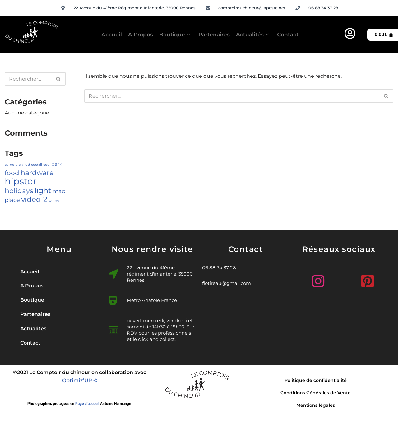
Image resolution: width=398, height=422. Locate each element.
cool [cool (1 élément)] (46, 165)
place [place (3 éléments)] (12, 201)
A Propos (129, 34)
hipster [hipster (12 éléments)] (21, 182)
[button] (59, 301)
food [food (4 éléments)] (12, 173)
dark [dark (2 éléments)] (57, 165)
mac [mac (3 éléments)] (59, 192)
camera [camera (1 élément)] (11, 165)
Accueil (93, 34)
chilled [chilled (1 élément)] (24, 165)
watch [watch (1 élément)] (54, 202)
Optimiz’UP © (79, 382)
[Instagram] (309, 279)
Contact (306, 34)
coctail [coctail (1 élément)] (36, 165)
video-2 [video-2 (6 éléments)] (34, 200)
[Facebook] (339, 282)
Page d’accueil (87, 405)
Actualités (263, 35)
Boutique (170, 35)
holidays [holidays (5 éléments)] (19, 192)
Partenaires (217, 34)
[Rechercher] (28, 79)
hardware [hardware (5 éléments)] (37, 173)
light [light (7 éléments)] (43, 191)
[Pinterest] (368, 279)
